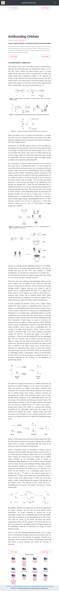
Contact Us (9, 586)
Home (10, 40)
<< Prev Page (13, 8)
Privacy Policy (18, 586)
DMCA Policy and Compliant (44, 586)
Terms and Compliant (28, 586)
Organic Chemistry (19, 40)
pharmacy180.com (29, 3)
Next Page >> (46, 8)
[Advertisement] (29, 22)
